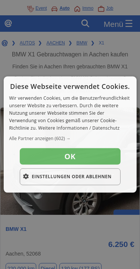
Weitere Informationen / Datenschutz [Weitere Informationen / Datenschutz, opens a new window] (78, 127)
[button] (70, 138)
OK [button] (70, 156)
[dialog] (69, 135)
